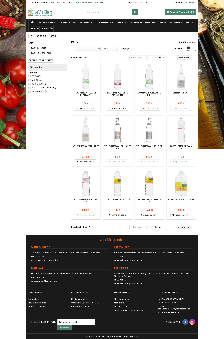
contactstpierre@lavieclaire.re (128, 283)
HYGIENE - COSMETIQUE (143, 22)
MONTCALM (39, 80)
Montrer (107, 48)
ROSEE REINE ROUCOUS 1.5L (181, 147)
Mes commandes (122, 299)
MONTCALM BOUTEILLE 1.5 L (117, 200)
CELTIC (36, 76)
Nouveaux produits (37, 302)
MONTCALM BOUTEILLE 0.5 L (149, 200)
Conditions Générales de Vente (86, 302)
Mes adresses (120, 306)
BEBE (162, 22)
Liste (194, 49)
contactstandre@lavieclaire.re (128, 260)
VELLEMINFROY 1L (181, 92)
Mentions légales (79, 299)
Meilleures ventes (36, 306)
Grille (188, 49)
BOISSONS (85, 22)
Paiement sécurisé (80, 306)
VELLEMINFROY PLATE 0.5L (149, 146)
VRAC (188, 22)
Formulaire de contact (169, 312)
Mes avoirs (119, 302)
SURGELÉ (46, 28)
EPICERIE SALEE (46, 22)
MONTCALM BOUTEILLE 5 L (181, 199)
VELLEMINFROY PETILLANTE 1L (86, 147)
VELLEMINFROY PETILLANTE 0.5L (117, 147)
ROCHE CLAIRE (39, 84)
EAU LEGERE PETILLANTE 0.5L (149, 93)
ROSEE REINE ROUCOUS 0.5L (85, 200)
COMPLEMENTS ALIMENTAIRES (111, 22)
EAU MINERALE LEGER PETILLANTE (86, 93)
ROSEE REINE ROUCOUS (44, 87)
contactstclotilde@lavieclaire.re (45, 260)
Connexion (189, 2)
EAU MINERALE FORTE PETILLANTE (117, 93)
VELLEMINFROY (40, 91)
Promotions (33, 299)
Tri (72, 48)
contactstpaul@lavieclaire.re (44, 281)
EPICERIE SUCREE (66, 22)
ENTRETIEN (175, 22)
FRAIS (34, 28)
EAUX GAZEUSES (38, 48)
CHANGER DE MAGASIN (138, 2)
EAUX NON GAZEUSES (41, 53)
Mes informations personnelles (128, 310)
